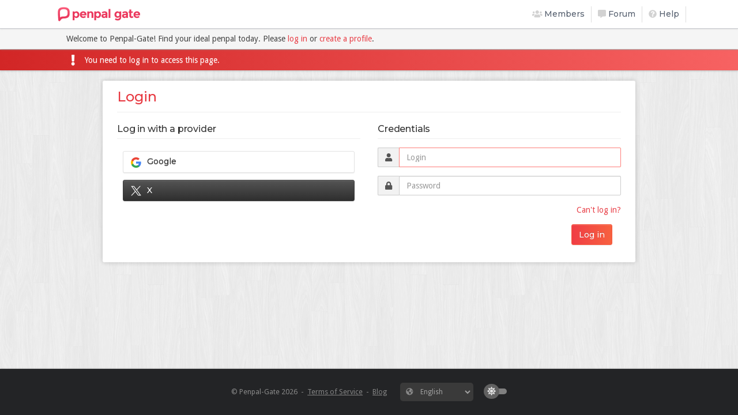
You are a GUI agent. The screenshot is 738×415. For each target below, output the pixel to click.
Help (664, 14)
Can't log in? (599, 209)
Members (558, 14)
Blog (379, 391)
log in (297, 38)
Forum (616, 14)
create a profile (345, 38)
